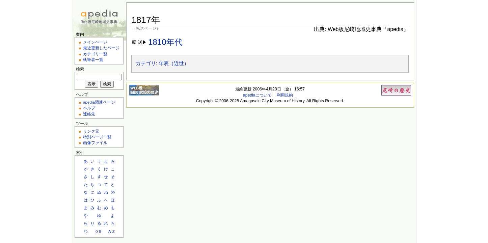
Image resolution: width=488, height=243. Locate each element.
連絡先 (89, 114)
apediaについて (257, 95)
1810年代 (165, 42)
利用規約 (285, 95)
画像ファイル (95, 142)
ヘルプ (89, 108)
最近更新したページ (101, 48)
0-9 (98, 231)
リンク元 (91, 131)
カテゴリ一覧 (95, 54)
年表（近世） (174, 63)
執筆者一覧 (93, 59)
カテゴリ (146, 63)
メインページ (95, 42)
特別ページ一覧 (97, 137)
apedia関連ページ (99, 102)
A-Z (111, 231)
